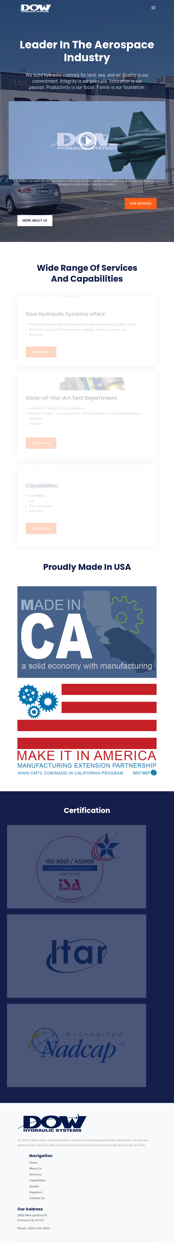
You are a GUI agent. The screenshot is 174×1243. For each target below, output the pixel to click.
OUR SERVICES (140, 203)
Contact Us (37, 1198)
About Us (35, 1168)
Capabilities (37, 1180)
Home (33, 1162)
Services (35, 1174)
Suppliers (36, 1192)
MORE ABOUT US (35, 220)
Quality (34, 1186)
